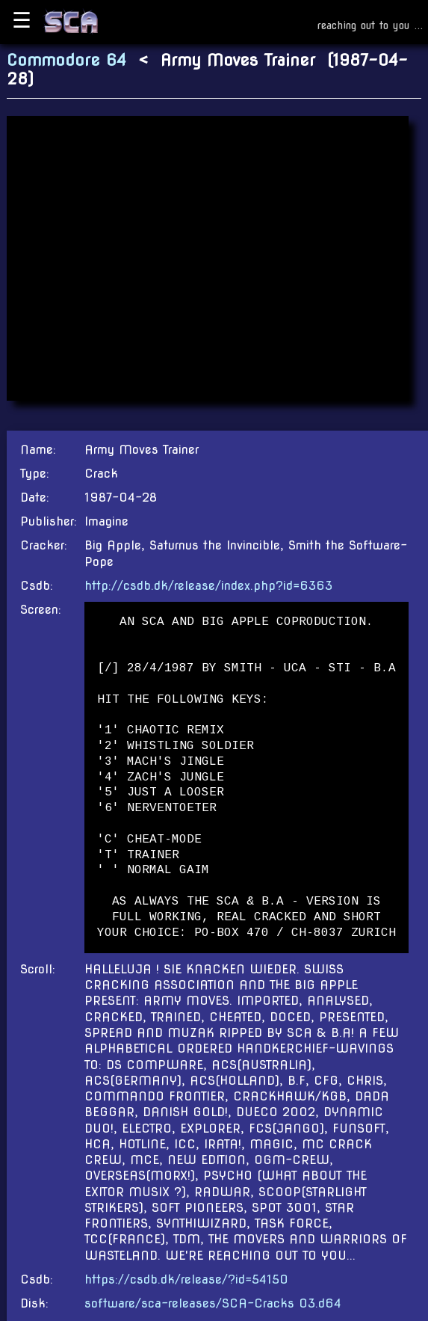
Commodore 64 (66, 60)
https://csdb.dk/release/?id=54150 (186, 1279)
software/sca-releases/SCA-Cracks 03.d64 (212, 1303)
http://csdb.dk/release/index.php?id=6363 (208, 586)
